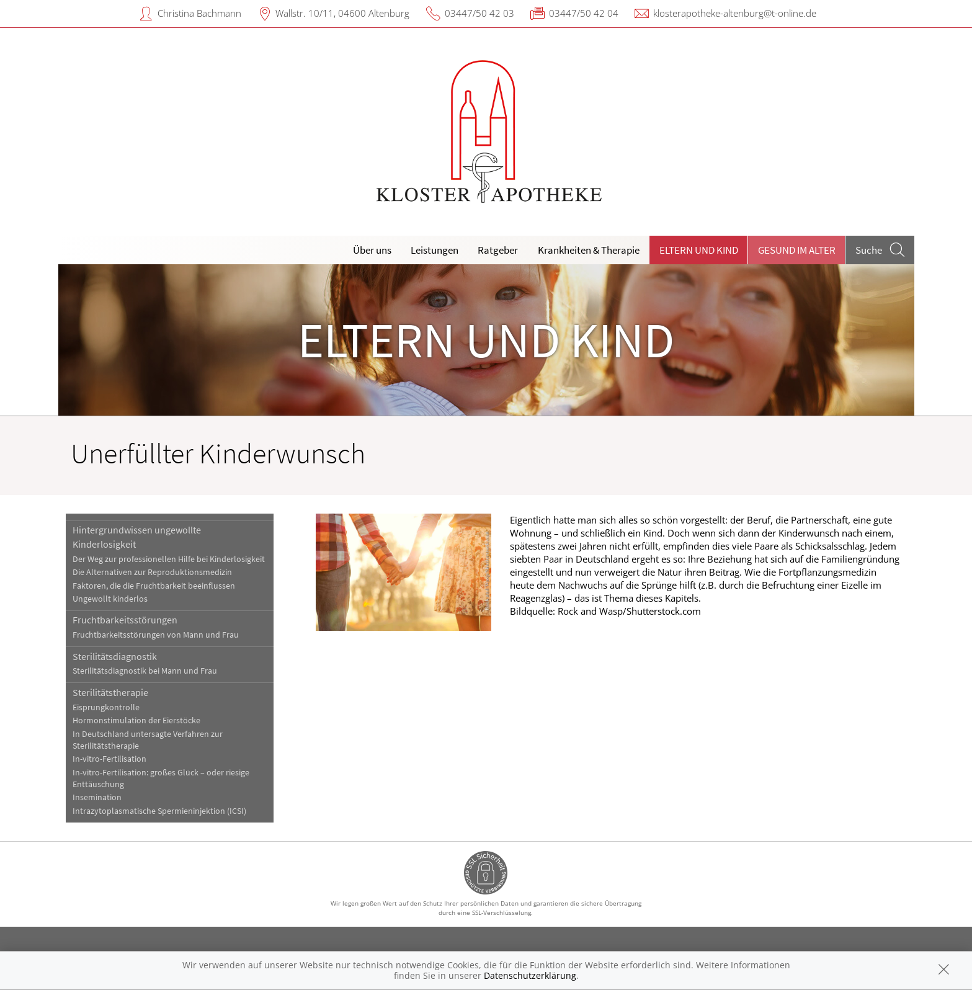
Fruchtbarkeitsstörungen (125, 619)
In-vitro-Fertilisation (109, 759)
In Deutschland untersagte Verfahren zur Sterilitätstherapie (148, 740)
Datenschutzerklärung (530, 975)
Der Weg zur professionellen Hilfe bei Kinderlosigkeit (169, 559)
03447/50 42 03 (479, 13)
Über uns (372, 250)
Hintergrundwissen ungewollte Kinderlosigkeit (137, 537)
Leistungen (434, 250)
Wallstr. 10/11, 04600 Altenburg (342, 13)
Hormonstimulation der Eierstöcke (136, 720)
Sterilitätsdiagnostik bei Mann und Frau (145, 671)
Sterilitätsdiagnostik (115, 656)
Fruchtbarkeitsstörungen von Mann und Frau (156, 635)
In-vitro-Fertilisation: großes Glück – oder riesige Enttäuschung (161, 778)
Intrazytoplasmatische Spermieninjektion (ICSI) (159, 811)
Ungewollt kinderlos (110, 599)
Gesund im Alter (797, 250)
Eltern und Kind (698, 250)
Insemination (97, 797)
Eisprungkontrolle (106, 707)
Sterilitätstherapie (110, 692)
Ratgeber (498, 250)
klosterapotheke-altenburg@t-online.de (734, 13)
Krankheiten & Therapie (589, 250)
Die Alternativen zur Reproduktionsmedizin (152, 572)
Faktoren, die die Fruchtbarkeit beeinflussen (154, 586)
